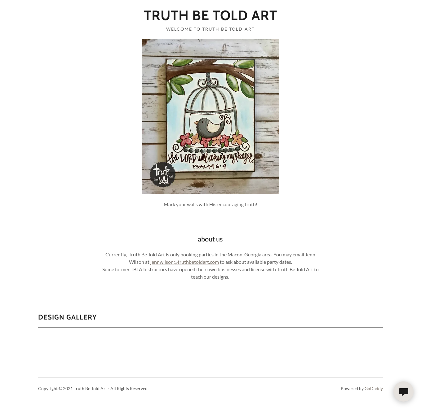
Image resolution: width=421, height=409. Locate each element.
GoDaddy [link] (374, 388)
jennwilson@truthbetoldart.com (184, 262)
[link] (210, 18)
